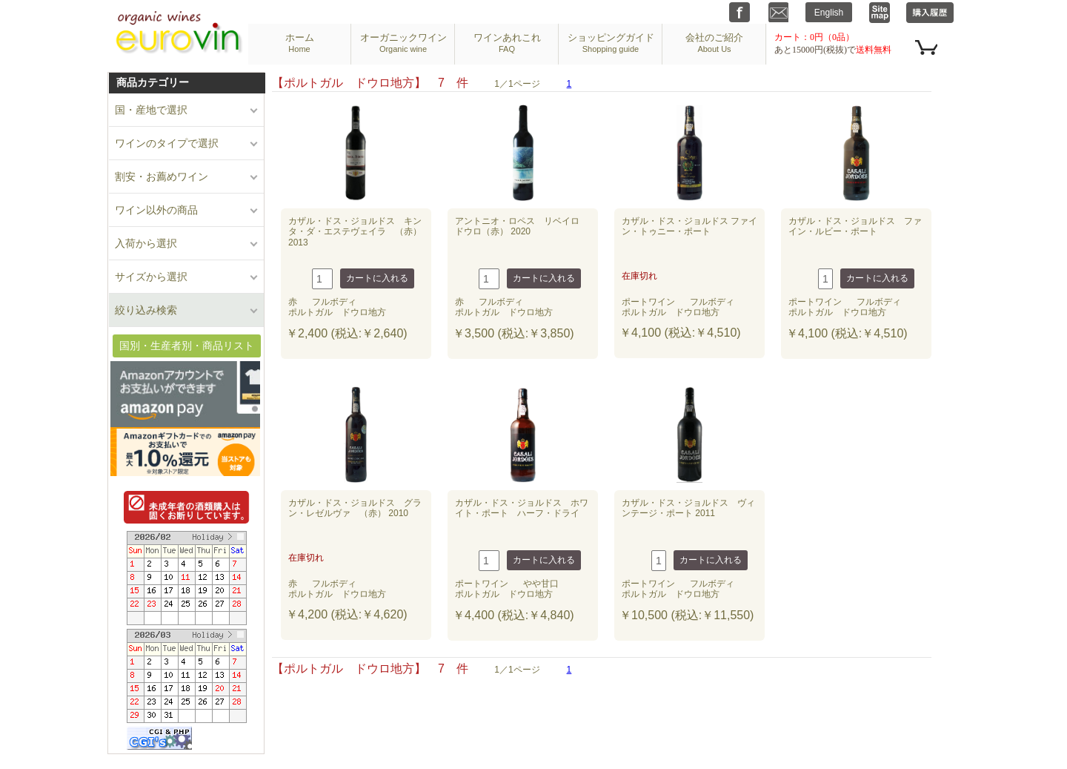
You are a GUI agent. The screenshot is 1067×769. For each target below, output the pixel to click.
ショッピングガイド (611, 42)
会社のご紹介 (714, 42)
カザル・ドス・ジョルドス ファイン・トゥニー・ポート (689, 226)
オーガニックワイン (403, 42)
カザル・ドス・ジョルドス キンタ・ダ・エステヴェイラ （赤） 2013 (355, 232)
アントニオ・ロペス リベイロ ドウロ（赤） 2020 (521, 226)
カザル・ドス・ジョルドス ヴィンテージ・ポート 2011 (688, 508)
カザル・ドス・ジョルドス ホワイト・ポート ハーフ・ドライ (521, 508)
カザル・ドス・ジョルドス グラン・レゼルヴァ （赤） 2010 (355, 508)
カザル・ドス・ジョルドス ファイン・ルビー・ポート (855, 226)
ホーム (299, 42)
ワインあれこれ (507, 42)
